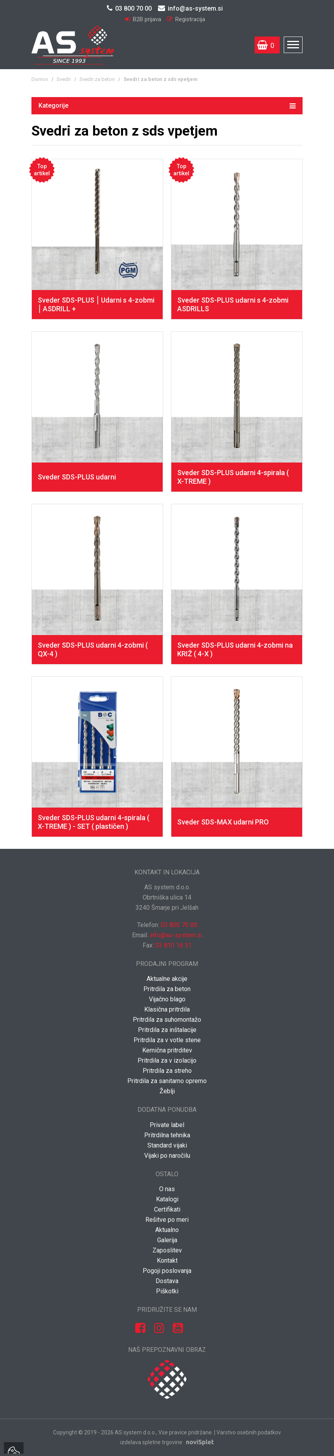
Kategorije (167, 105)
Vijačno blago (167, 999)
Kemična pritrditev (167, 1050)
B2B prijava (144, 19)
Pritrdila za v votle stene (167, 1040)
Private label (167, 1125)
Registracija (186, 19)
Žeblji (167, 1091)
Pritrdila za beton (167, 989)
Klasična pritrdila (167, 1009)
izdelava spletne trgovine (151, 1442)
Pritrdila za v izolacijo (167, 1060)
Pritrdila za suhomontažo (167, 1019)
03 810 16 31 (173, 945)
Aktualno (167, 1230)
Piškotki (167, 1291)
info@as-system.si (190, 8)
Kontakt (167, 1260)
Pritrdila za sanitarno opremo (167, 1081)
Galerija (167, 1240)
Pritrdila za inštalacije (167, 1030)
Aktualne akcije (167, 978)
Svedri (64, 79)
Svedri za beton (97, 79)
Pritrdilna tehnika (167, 1135)
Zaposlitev (167, 1250)
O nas (167, 1189)
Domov (39, 79)
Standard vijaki (167, 1145)
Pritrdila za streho (167, 1070)
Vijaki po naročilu (167, 1155)
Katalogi (167, 1199)
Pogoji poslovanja (167, 1270)
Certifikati (167, 1209)
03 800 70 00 (129, 8)
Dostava (167, 1281)
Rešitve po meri (167, 1219)
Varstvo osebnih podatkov (249, 1432)
